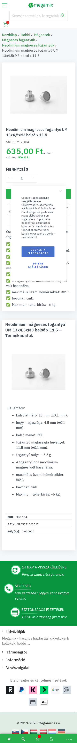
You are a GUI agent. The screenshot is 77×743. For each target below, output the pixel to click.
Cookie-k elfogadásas (38, 251)
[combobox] (38, 16)
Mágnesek (42, 35)
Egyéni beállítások (38, 265)
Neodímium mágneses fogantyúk (28, 45)
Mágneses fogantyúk (18, 40)
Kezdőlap (9, 35)
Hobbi (25, 35)
